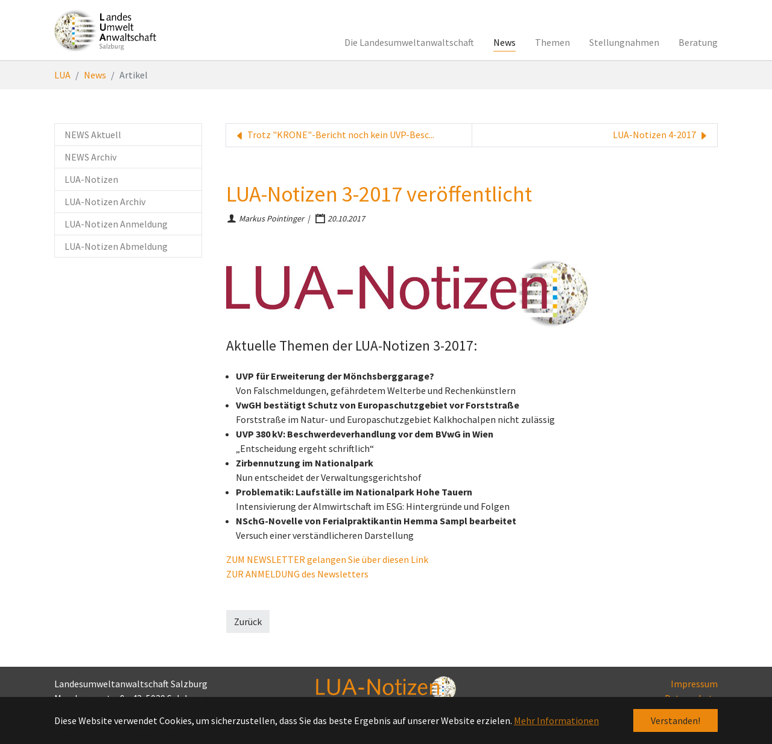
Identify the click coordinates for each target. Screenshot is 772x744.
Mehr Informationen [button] (556, 720)
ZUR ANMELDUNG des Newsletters (297, 574)
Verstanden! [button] (675, 720)
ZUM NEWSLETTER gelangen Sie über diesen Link (327, 559)
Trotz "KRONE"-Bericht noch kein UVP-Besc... (333, 135)
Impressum (694, 684)
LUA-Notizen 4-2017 (661, 135)
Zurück (248, 621)
